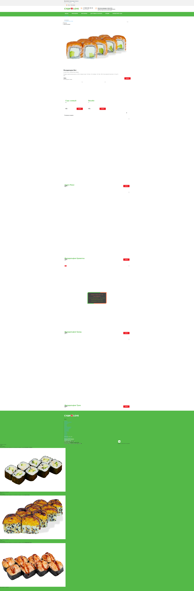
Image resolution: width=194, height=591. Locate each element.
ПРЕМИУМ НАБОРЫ (67, 422)
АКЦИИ (107, 13)
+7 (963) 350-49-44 (88, 8)
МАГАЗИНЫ (84, 13)
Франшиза (66, 435)
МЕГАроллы (66, 423)
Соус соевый (70, 101)
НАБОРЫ (65, 421)
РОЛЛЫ (65, 424)
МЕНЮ (66, 13)
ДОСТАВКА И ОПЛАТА (96, 13)
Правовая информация (67, 440)
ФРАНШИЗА (75, 13)
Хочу (127, 78)
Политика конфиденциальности (69, 438)
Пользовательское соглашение (69, 439)
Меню (65, 434)
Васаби (91, 101)
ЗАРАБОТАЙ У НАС (117, 13)
